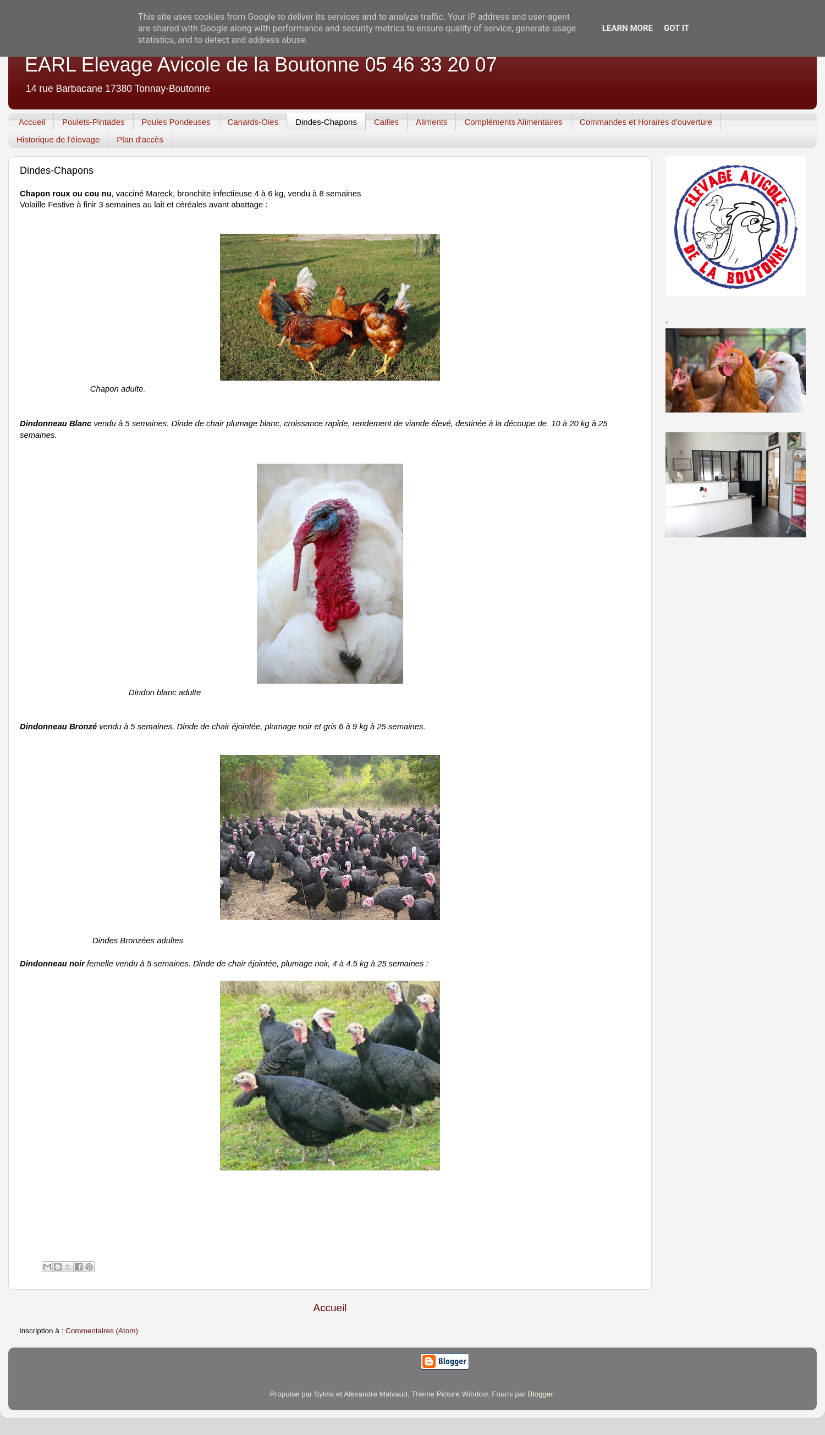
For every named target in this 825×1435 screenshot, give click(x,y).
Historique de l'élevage (58, 139)
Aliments (432, 122)
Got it (676, 28)
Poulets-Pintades (93, 122)
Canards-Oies (253, 122)
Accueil (32, 122)
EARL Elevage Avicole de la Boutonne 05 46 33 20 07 (261, 64)
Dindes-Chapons (326, 122)
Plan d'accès (140, 139)
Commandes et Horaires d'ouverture (646, 122)
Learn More (627, 28)
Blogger (540, 1394)
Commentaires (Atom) (101, 1331)
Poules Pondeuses (176, 122)
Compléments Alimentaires (513, 122)
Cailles (386, 122)
